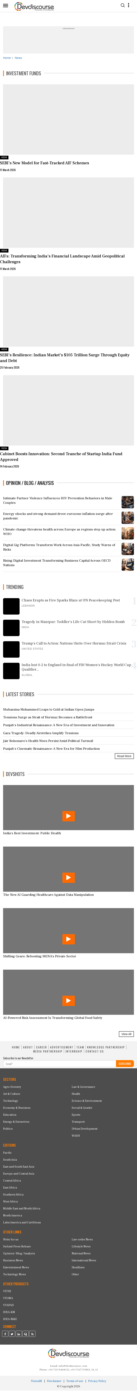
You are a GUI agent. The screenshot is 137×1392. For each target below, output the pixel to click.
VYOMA (8, 1300)
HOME (16, 1049)
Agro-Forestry (12, 1088)
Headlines (78, 1269)
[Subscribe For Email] (59, 1065)
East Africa (10, 1189)
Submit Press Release (17, 1248)
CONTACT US (94, 1053)
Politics (8, 1130)
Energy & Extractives (16, 1123)
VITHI (7, 1293)
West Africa (10, 1203)
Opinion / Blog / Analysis (19, 1255)
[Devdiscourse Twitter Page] (12, 1335)
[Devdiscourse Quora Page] (25, 1335)
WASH (76, 1137)
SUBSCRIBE (124, 1065)
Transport (78, 1123)
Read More (124, 757)
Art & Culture (11, 1095)
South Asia (10, 1161)
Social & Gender (82, 1109)
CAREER (41, 1049)
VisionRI (36, 1382)
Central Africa (12, 1182)
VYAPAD (8, 1307)
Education (9, 1116)
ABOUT (28, 1049)
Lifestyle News (81, 1248)
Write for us (11, 1241)
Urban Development (84, 1130)
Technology (10, 1102)
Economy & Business (16, 1109)
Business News (13, 1262)
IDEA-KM (9, 1313)
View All (126, 1035)
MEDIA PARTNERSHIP (47, 1053)
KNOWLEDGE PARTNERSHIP (106, 1049)
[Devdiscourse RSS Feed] (32, 1335)
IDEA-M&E (10, 1320)
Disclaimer (54, 1382)
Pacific (7, 1154)
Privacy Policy (97, 1382)
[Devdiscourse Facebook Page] (5, 1335)
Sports (76, 1116)
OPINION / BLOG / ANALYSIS (30, 484)
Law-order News (82, 1241)
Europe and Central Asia (18, 1175)
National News (81, 1255)
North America (12, 1217)
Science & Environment (87, 1102)
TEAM (80, 1049)
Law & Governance (83, 1088)
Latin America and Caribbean (22, 1224)
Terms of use (74, 1382)
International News (84, 1262)
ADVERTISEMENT (61, 1049)
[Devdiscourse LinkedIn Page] (19, 1335)
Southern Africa (13, 1196)
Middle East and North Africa (21, 1210)
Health (76, 1095)
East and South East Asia (18, 1168)
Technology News (14, 1276)
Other (75, 1276)
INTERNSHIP (74, 1053)
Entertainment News (16, 1269)
